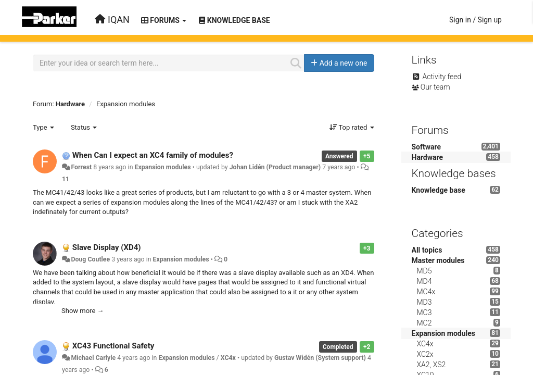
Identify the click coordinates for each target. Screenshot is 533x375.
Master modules (438, 260)
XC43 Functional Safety (113, 346)
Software (426, 147)
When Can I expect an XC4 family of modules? (152, 155)
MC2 (424, 323)
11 (65, 179)
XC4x (228, 357)
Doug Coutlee (90, 259)
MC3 (424, 312)
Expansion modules (125, 104)
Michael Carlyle (93, 357)
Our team (435, 87)
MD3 (424, 302)
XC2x (425, 354)
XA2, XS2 (431, 364)
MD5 (424, 271)
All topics (427, 250)
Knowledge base (438, 190)
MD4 (424, 281)
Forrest (81, 167)
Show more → (82, 311)
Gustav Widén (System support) (320, 357)
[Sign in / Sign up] (475, 20)
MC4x (426, 292)
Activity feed (441, 76)
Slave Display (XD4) (106, 247)
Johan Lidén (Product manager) (275, 167)
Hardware (70, 104)
